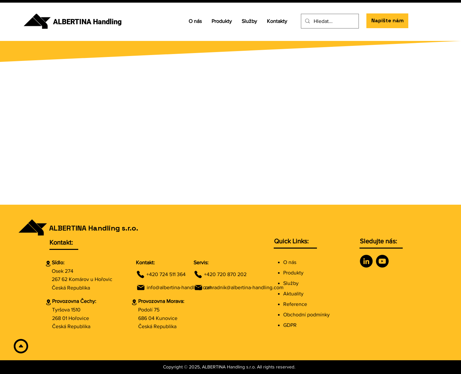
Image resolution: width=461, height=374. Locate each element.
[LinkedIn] (366, 261)
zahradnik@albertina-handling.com (244, 287)
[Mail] (141, 287)
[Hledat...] (329, 21)
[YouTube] (382, 261)
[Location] (48, 263)
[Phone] (140, 274)
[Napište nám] (387, 20)
